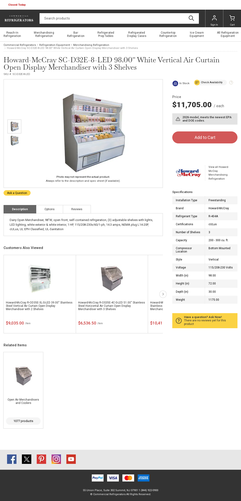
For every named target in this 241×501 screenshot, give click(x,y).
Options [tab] (49, 209)
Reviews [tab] (76, 209)
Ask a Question (17, 193)
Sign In (214, 20)
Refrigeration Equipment (54, 45)
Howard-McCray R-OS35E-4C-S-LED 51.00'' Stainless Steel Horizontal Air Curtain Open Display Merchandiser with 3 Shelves (111, 306)
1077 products (23, 421)
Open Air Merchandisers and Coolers (23, 401)
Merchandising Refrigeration (91, 45)
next (163, 294)
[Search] (119, 18)
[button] (17, 5)
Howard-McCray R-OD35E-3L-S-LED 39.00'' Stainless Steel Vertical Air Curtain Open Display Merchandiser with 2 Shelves (39, 306)
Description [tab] (20, 209)
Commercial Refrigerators (20, 45)
